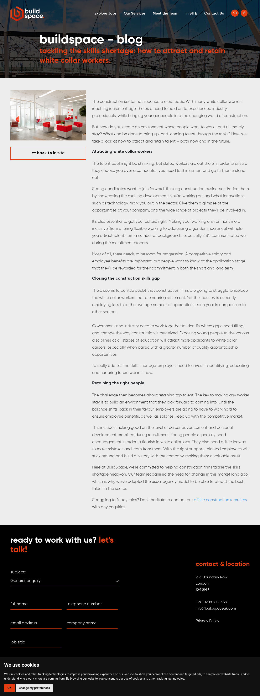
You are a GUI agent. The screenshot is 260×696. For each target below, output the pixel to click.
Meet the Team (165, 13)
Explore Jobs (105, 13)
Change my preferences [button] (34, 688)
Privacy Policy (207, 621)
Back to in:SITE (48, 153)
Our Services (134, 13)
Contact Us (214, 13)
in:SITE (191, 13)
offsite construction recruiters (220, 500)
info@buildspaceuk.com (216, 608)
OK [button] (9, 688)
